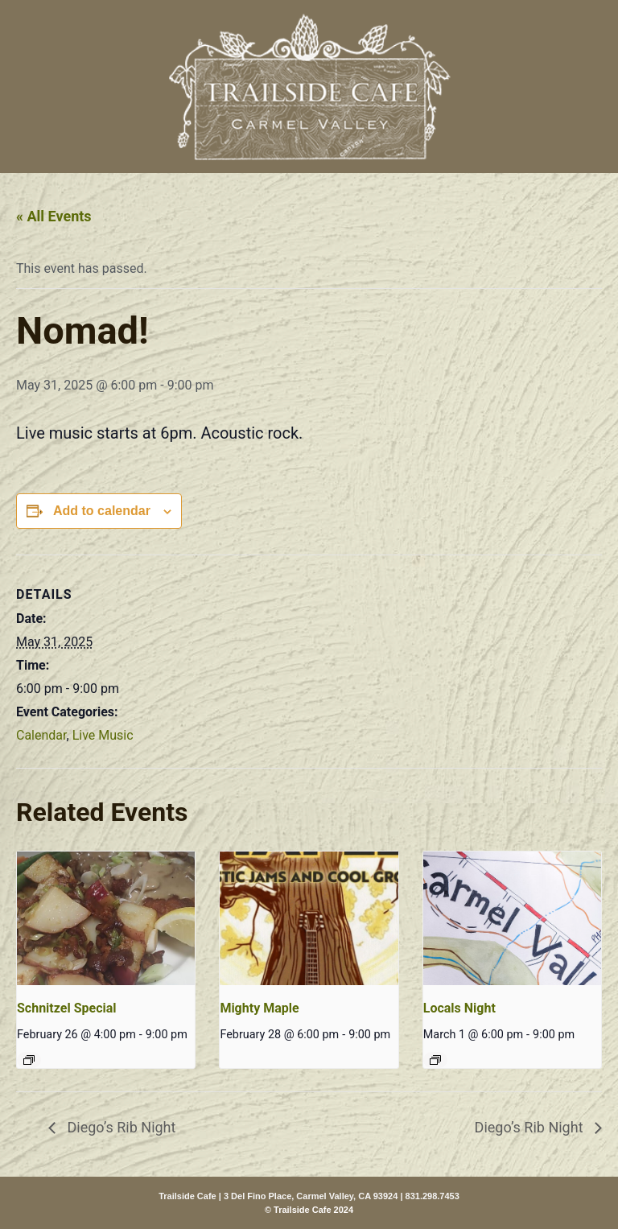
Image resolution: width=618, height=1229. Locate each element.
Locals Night (459, 1008)
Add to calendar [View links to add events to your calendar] (101, 511)
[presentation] (106, 918)
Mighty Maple (259, 1008)
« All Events (54, 216)
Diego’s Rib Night (119, 1127)
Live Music (103, 735)
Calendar (41, 735)
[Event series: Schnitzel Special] (29, 1060)
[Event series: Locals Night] (435, 1060)
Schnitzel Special (67, 1008)
